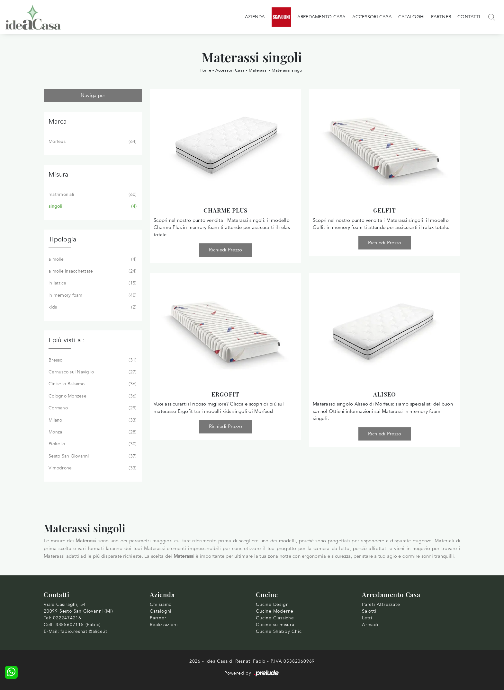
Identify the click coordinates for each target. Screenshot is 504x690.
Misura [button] (58, 174)
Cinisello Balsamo (92, 384)
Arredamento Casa (321, 17)
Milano (92, 420)
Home (205, 70)
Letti (367, 618)
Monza (92, 432)
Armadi (370, 625)
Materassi (258, 70)
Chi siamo (161, 604)
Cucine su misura (275, 625)
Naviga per (93, 95)
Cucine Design (272, 604)
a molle (92, 259)
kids (92, 307)
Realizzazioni (163, 625)
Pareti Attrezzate (381, 604)
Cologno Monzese (92, 396)
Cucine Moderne (274, 611)
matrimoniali (92, 194)
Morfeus (92, 141)
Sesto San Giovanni (92, 456)
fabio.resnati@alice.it (83, 631)
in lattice (92, 283)
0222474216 (67, 618)
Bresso (92, 360)
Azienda (255, 17)
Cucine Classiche (275, 618)
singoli (92, 206)
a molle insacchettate (92, 271)
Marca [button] (58, 121)
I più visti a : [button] (67, 340)
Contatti (468, 17)
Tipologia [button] (62, 239)
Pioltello (92, 444)
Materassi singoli (288, 70)
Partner (441, 17)
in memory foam (92, 295)
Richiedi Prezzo (225, 250)
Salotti (369, 611)
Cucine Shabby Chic (279, 631)
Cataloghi (411, 17)
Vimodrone (92, 468)
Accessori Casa (372, 17)
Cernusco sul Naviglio (92, 372)
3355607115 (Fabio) (78, 625)
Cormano (92, 408)
